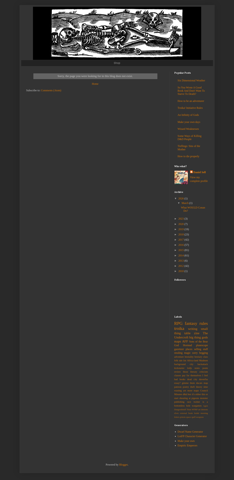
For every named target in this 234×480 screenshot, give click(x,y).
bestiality (189, 356)
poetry (186, 387)
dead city (192, 379)
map (206, 383)
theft (192, 387)
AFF (185, 341)
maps (177, 341)
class (205, 356)
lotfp (189, 368)
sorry (195, 352)
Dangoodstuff (180, 409)
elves (176, 413)
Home (95, 83)
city (191, 364)
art (199, 409)
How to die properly (188, 156)
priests (183, 417)
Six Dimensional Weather (191, 80)
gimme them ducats (192, 383)
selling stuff (201, 349)
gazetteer (179, 349)
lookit (196, 413)
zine (196, 333)
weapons (200, 417)
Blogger (123, 464)
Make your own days (189, 122)
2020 (181, 224)
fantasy (191, 323)
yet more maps (191, 390)
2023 (181, 218)
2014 (181, 255)
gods (205, 337)
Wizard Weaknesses (188, 128)
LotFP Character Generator (192, 436)
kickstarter (179, 368)
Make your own (186, 440)
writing (192, 329)
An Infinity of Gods (188, 114)
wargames (197, 405)
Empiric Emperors (187, 445)
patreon (178, 387)
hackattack (202, 364)
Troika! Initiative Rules (190, 107)
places (189, 349)
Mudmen (203, 360)
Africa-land (192, 360)
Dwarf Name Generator (190, 431)
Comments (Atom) (51, 90)
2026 (181, 198)
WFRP (195, 409)
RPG (178, 323)
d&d (185, 394)
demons (204, 409)
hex (189, 394)
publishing (179, 401)
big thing (195, 337)
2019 (181, 229)
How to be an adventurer (191, 101)
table (187, 333)
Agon (205, 406)
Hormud (187, 345)
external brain (186, 413)
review (177, 371)
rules (204, 323)
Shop (117, 63)
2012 (181, 265)
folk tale (178, 360)
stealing (178, 352)
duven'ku (203, 379)
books (182, 379)
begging (203, 352)
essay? (177, 383)
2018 (181, 234)
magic (187, 352)
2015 (181, 250)
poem (205, 368)
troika (179, 328)
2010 (181, 271)
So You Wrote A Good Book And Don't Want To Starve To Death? (191, 90)
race (189, 401)
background (180, 364)
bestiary (198, 356)
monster (204, 398)
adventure (179, 356)
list (184, 360)
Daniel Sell (199, 172)
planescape (202, 345)
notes (197, 368)
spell (193, 417)
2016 (181, 244)
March (185, 203)
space (188, 417)
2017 (181, 239)
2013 (181, 260)
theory (199, 387)
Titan (189, 409)
